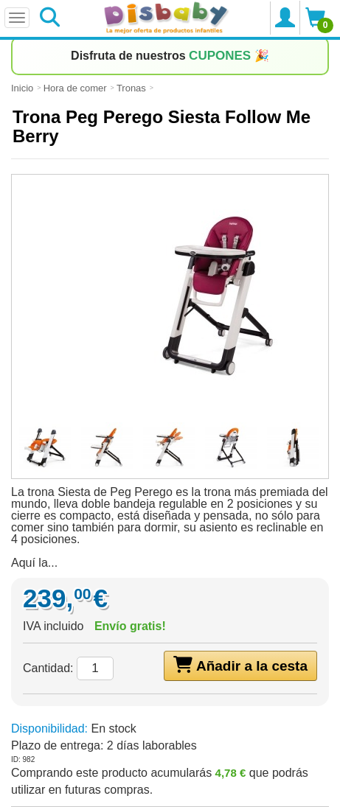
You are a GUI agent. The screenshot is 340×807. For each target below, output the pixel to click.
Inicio (22, 88)
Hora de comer (75, 88)
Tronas (131, 88)
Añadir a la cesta (240, 665)
